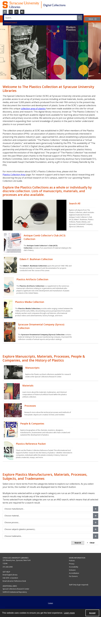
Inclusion (72, 570)
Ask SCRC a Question (10, 578)
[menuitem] (50, 602)
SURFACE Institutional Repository (15, 592)
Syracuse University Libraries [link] (16, 558)
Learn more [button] (69, 613)
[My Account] (16, 12)
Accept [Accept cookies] (92, 613)
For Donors (73, 576)
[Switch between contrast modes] (22, 12)
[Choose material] (95, 515)
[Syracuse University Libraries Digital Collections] (42, 4)
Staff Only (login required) (78, 585)
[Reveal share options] (11, 12)
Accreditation (74, 573)
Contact (50, 603)
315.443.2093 (8, 567)
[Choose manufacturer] (95, 508)
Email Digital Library (10, 575)
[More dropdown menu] (92, 19)
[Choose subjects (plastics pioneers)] (95, 529)
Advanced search (10, 22)
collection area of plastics (33, 108)
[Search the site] (40, 17)
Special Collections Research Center (16, 589)
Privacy (71, 564)
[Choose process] (95, 522)
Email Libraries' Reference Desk (14, 581)
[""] (82, 215)
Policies (72, 560)
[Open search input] (5, 12)
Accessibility (73, 567)
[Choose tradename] (95, 536)
